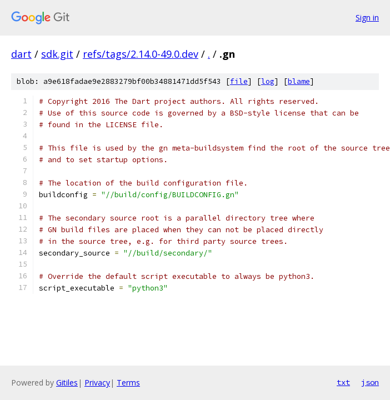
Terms (128, 382)
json (370, 382)
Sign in (367, 17)
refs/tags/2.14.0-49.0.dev (140, 54)
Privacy (97, 382)
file (239, 81)
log (267, 81)
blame (299, 81)
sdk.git (57, 54)
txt (343, 382)
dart (21, 54)
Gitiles (67, 382)
